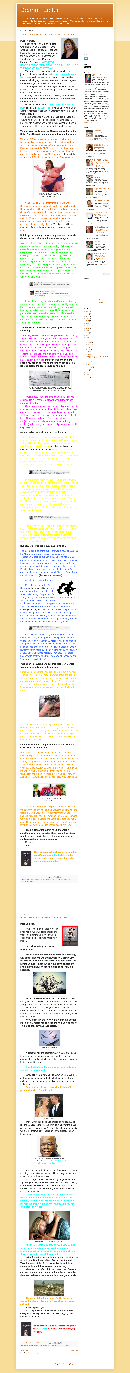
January (90, 367)
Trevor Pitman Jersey (30, 881)
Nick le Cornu (48, 879)
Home (49, 1350)
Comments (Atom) (33, 1353)
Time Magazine (65, 1345)
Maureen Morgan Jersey (38, 879)
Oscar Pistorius (28, 1345)
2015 (87, 337)
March (89, 354)
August (90, 347)
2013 (87, 370)
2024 (87, 316)
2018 (87, 330)
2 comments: (43, 877)
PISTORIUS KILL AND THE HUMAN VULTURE (43, 917)
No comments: (43, 1342)
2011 (87, 374)
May (89, 351)
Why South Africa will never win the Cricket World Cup (101, 242)
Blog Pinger (102, 302)
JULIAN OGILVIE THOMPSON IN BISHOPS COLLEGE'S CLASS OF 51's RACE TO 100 (101, 146)
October (90, 342)
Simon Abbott (67, 879)
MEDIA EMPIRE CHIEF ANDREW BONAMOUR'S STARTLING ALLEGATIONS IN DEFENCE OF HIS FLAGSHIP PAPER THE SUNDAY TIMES (101, 163)
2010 (87, 377)
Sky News (59, 1345)
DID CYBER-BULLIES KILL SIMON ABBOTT (101, 201)
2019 (87, 328)
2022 (87, 321)
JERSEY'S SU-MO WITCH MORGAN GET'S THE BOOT (48, 34)
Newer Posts (24, 1350)
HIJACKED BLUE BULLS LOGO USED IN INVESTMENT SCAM (101, 214)
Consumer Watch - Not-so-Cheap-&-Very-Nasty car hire (101, 132)
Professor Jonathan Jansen (39, 1345)
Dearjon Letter (39, 9)
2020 (87, 325)
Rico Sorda (54, 879)
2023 (87, 318)
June (89, 349)
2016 (87, 335)
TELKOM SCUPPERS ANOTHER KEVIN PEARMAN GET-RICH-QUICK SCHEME (100, 256)
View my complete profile (91, 122)
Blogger (72, 1364)
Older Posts (74, 1350)
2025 (87, 314)
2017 (87, 333)
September (91, 344)
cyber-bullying (28, 879)
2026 (87, 311)
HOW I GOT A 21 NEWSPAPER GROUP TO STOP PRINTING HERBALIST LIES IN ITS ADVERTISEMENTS (101, 229)
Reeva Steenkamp (51, 1345)
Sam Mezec (61, 879)
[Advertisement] (49, 898)
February (90, 364)
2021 (87, 323)
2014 (87, 340)
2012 (87, 372)
